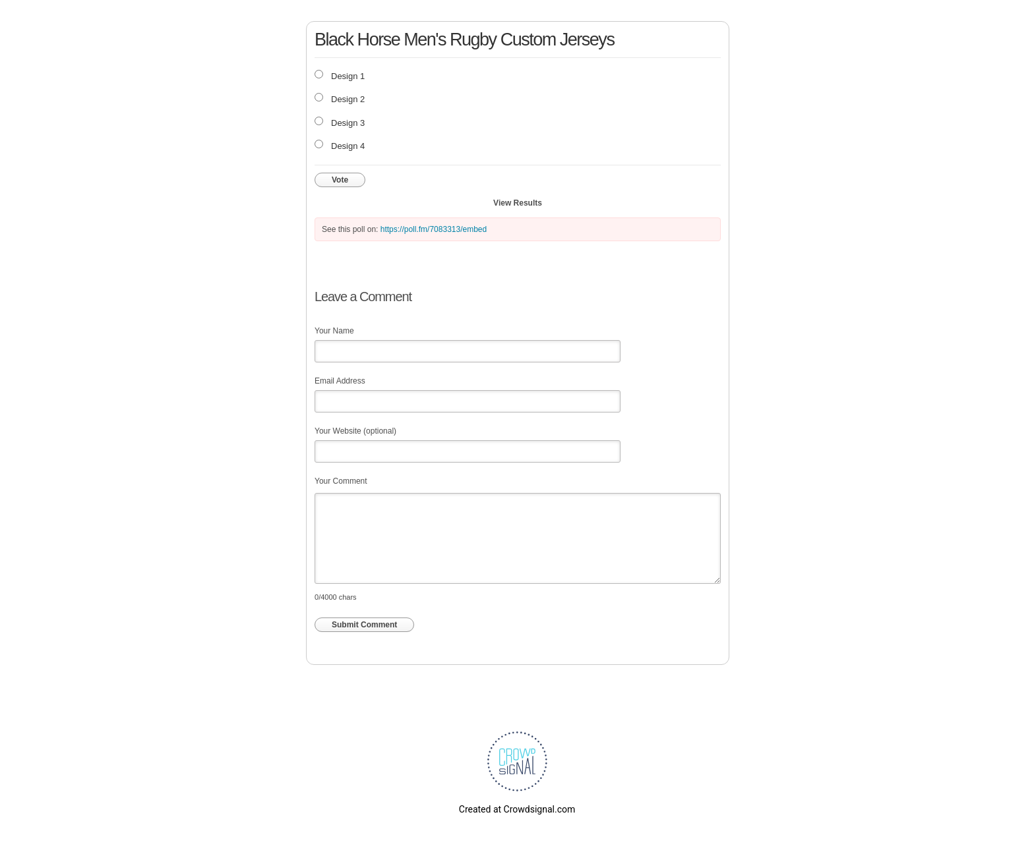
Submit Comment (364, 624)
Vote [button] (340, 180)
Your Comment (341, 481)
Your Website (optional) (355, 431)
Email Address (340, 381)
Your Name (334, 330)
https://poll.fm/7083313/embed (433, 229)
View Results (517, 203)
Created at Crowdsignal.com (517, 809)
